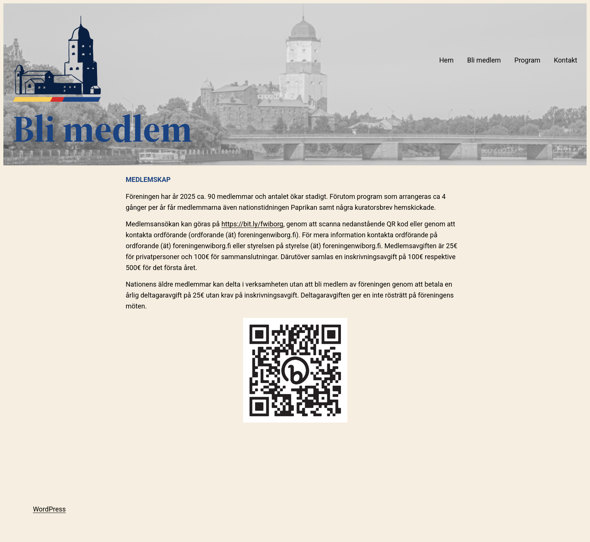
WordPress (49, 509)
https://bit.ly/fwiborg (252, 224)
